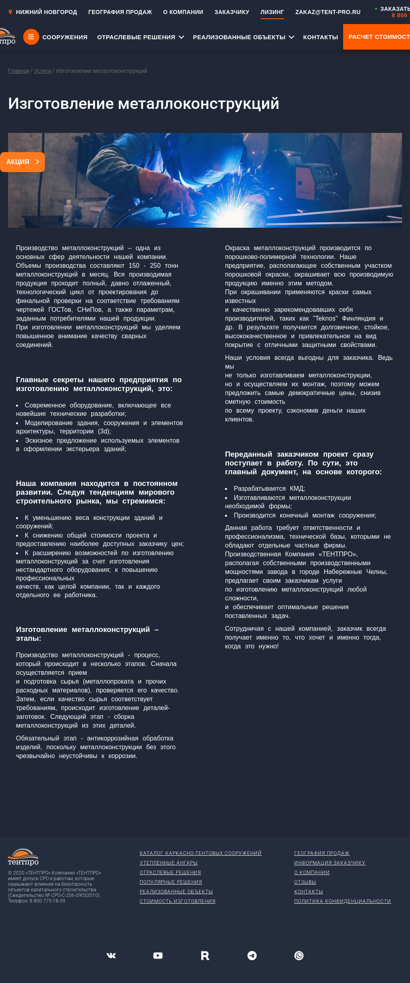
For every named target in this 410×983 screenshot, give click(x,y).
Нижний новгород (42, 12)
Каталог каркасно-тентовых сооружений (201, 853)
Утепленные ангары (169, 863)
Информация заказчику (330, 863)
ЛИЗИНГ (272, 12)
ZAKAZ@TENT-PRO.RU (328, 12)
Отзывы (305, 882)
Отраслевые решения (170, 872)
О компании (312, 872)
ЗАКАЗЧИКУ (232, 12)
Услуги (42, 71)
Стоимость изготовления (177, 901)
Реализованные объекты (176, 892)
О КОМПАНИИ (183, 12)
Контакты (308, 892)
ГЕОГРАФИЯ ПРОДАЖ (120, 12)
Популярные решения (171, 882)
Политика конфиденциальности (342, 901)
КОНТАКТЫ (320, 37)
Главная (18, 71)
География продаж (322, 853)
